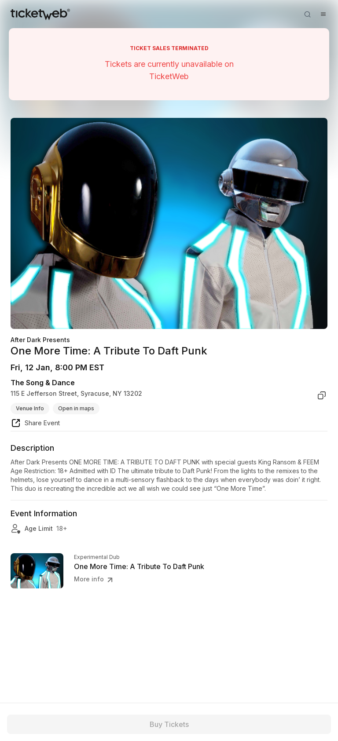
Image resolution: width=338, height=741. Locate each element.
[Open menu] (323, 14)
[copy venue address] (321, 395)
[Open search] (307, 14)
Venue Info (30, 408)
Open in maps (76, 408)
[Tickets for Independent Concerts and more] (40, 14)
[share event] (35, 424)
